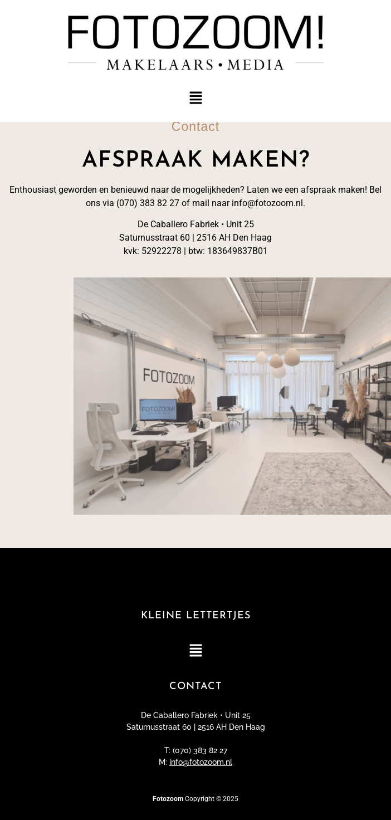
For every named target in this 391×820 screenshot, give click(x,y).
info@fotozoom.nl (200, 762)
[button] (195, 98)
